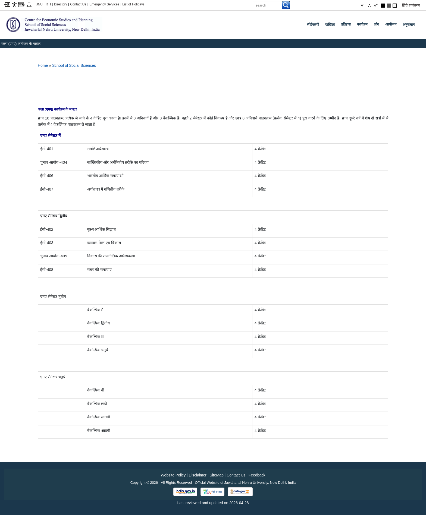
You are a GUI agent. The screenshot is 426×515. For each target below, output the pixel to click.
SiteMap (216, 475)
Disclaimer (197, 475)
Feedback (257, 475)
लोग (377, 25)
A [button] (376, 5)
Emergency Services (104, 4)
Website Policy (173, 475)
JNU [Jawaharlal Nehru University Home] (39, 4)
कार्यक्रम (363, 25)
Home (43, 65)
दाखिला (330, 25)
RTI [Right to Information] (48, 4)
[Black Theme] (383, 6)
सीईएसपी (313, 25)
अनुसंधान (409, 25)
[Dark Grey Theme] (389, 6)
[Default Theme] (395, 6)
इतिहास (347, 25)
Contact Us (78, 4)
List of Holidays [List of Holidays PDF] (133, 4)
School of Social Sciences (74, 65)
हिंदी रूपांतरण (411, 5)
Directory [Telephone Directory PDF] (60, 4)
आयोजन (392, 25)
